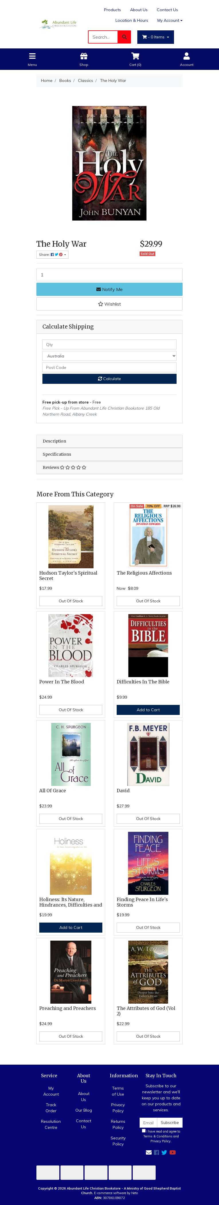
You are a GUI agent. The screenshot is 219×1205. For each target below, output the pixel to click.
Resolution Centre (51, 1124)
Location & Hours (132, 20)
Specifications (57, 454)
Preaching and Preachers (67, 1008)
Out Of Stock (71, 601)
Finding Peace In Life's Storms (142, 902)
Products (112, 9)
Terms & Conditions (158, 1136)
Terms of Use (118, 1091)
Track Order (51, 1107)
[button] (109, 303)
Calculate (109, 378)
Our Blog (83, 1110)
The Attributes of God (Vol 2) (146, 1011)
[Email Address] (148, 1123)
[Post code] (109, 367)
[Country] (109, 356)
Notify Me (109, 289)
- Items (154, 37)
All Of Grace (52, 790)
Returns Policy (118, 1124)
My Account (51, 1091)
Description (54, 441)
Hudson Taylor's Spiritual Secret (68, 575)
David (123, 790)
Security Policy (118, 1141)
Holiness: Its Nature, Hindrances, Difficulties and (70, 902)
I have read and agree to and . (161, 1136)
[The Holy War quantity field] (109, 274)
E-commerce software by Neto (116, 1193)
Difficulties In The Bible (143, 682)
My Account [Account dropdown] (168, 20)
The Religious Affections (144, 573)
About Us (139, 9)
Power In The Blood (61, 682)
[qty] (109, 344)
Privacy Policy (118, 1107)
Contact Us (167, 9)
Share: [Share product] (51, 254)
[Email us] (149, 1152)
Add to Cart (148, 709)
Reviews (64, 467)
